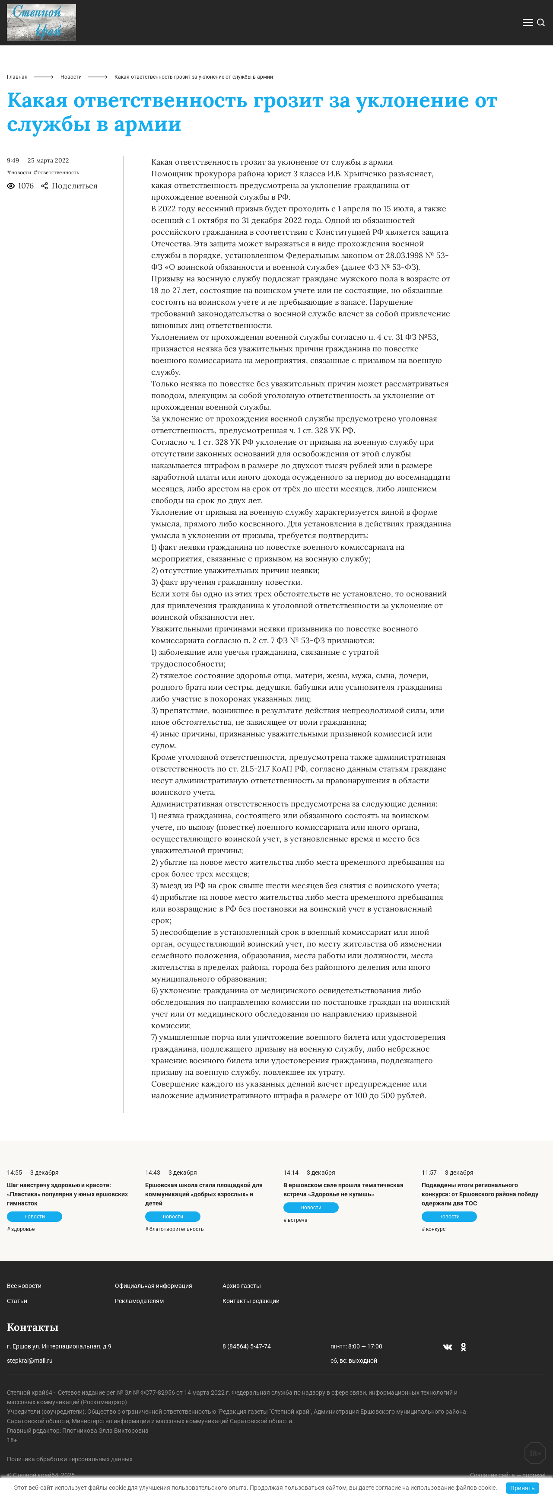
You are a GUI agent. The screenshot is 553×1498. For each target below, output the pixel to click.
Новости (71, 77)
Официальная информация (153, 1285)
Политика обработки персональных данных (70, 1459)
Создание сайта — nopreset (508, 1475)
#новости (19, 172)
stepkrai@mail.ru (30, 1360)
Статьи (17, 1300)
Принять (522, 1488)
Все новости (24, 1285)
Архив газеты (241, 1285)
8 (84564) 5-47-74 (246, 1346)
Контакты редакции (251, 1300)
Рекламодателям (139, 1300)
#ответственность (56, 172)
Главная (17, 77)
